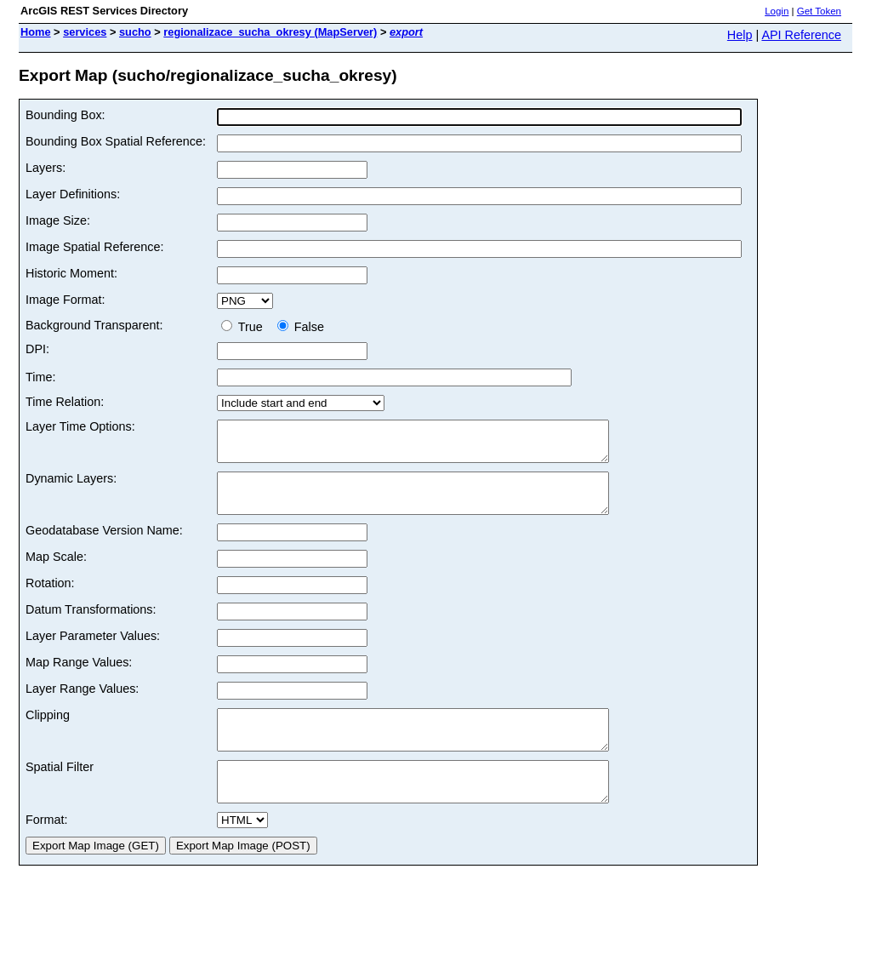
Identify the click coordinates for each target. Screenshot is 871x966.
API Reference (801, 35)
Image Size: (58, 220)
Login (776, 11)
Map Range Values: (79, 677)
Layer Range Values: (82, 704)
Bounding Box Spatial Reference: (116, 141)
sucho (135, 32)
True (245, 327)
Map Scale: (56, 572)
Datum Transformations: (91, 625)
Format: (47, 850)
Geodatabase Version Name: (104, 545)
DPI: (37, 349)
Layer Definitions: (73, 194)
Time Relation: (65, 402)
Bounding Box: (65, 115)
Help (740, 35)
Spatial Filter (60, 790)
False (300, 327)
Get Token (819, 11)
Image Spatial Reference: (94, 247)
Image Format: (65, 299)
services (84, 32)
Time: (40, 377)
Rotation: (50, 598)
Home (35, 32)
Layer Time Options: (80, 426)
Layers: (45, 167)
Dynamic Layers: (71, 486)
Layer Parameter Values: (93, 651)
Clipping (48, 730)
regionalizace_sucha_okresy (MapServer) (270, 32)
